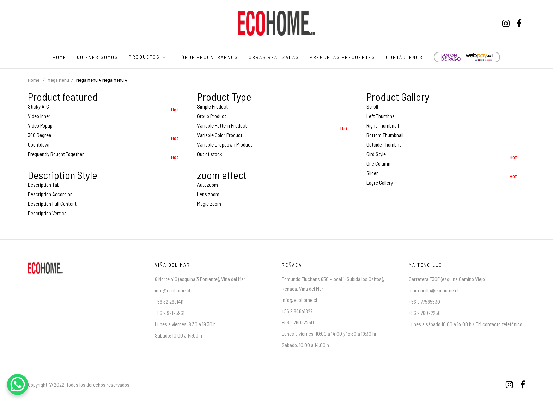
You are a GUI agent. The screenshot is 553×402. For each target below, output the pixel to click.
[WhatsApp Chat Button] (17, 384)
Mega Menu (58, 80)
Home (34, 80)
